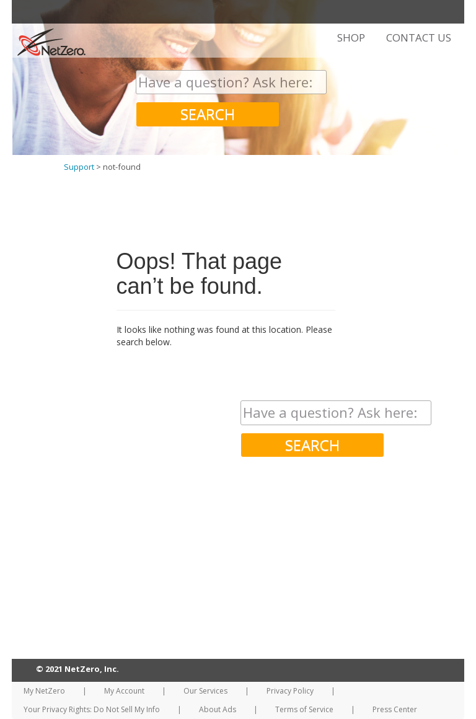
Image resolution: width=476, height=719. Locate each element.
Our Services (205, 691)
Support (79, 166)
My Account (124, 691)
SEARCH (207, 114)
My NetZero (44, 691)
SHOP (351, 38)
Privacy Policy (290, 691)
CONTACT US (418, 38)
